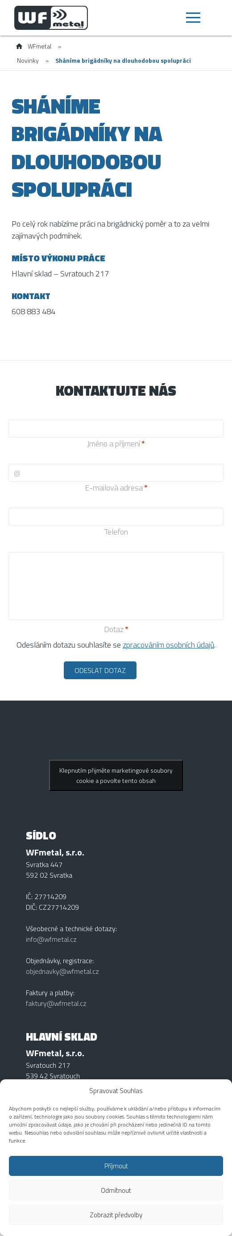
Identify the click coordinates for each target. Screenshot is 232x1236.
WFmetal (39, 46)
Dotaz (114, 629)
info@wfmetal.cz (51, 939)
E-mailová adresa (114, 488)
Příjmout (116, 1166)
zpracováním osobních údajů (168, 645)
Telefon (116, 532)
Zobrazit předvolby (116, 1215)
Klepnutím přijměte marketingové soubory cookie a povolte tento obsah (116, 775)
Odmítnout (116, 1190)
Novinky (28, 60)
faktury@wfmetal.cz (56, 1003)
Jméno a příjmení (113, 444)
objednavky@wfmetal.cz (62, 971)
